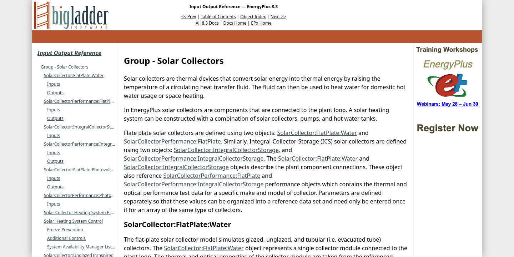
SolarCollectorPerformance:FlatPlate (80, 101)
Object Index (253, 17)
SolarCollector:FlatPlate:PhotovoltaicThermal (88, 170)
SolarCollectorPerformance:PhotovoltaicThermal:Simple (100, 195)
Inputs (53, 84)
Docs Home (235, 23)
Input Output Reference (69, 53)
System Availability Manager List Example (88, 247)
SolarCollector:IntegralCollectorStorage (83, 127)
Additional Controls (66, 238)
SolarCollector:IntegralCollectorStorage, (227, 150)
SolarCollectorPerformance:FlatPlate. (173, 141)
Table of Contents (218, 17)
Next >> (278, 17)
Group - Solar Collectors (64, 67)
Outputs (55, 93)
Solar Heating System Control (73, 221)
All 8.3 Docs (207, 23)
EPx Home (261, 23)
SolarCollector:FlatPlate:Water (74, 75)
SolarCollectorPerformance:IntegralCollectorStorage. (194, 158)
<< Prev (188, 17)
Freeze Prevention (65, 230)
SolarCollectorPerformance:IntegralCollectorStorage (96, 144)
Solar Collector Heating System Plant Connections (93, 213)
